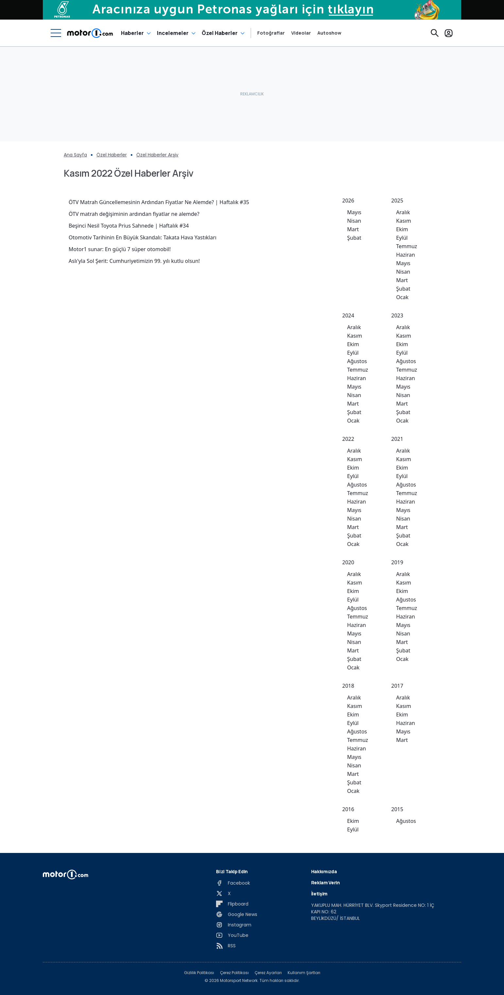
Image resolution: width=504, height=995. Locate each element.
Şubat (354, 237)
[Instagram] (233, 925)
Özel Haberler (220, 33)
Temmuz (406, 246)
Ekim (402, 229)
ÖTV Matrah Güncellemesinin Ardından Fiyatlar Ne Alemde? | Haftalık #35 (159, 202)
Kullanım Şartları (304, 972)
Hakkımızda (324, 871)
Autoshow (329, 33)
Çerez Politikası (234, 972)
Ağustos (357, 361)
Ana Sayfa (75, 154)
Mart (353, 229)
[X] (223, 893)
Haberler (132, 33)
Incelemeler (173, 33)
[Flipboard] (232, 904)
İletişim (319, 894)
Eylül (402, 237)
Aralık (403, 212)
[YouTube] (232, 935)
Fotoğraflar (271, 33)
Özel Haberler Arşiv (157, 154)
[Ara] (435, 33)
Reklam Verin (325, 882)
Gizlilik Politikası (199, 972)
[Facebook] (233, 883)
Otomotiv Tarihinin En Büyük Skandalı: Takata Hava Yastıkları (142, 237)
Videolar (301, 33)
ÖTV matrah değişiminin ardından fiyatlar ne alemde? (134, 213)
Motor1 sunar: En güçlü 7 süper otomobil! (120, 249)
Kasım (403, 220)
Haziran (405, 254)
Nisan (354, 220)
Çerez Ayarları (268, 972)
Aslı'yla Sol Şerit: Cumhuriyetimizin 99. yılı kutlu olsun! (134, 261)
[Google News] (236, 914)
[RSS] (226, 945)
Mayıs (354, 212)
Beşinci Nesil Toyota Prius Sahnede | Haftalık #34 (129, 225)
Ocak (402, 297)
